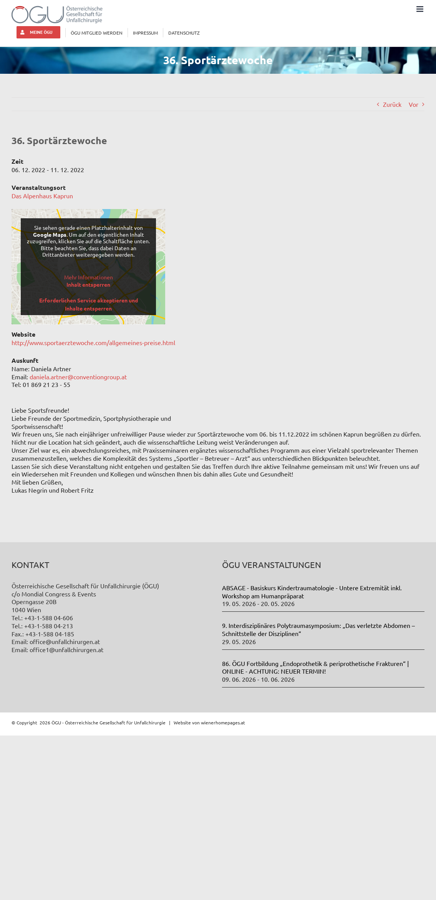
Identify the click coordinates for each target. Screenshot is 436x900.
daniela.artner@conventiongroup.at (78, 376)
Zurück (392, 104)
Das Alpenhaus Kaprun (42, 195)
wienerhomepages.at (223, 722)
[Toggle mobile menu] (420, 9)
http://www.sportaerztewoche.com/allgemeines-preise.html (93, 342)
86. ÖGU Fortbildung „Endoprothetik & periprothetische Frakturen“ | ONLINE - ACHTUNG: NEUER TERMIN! (315, 667)
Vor (413, 104)
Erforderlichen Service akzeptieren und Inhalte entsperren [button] (88, 304)
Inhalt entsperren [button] (88, 284)
